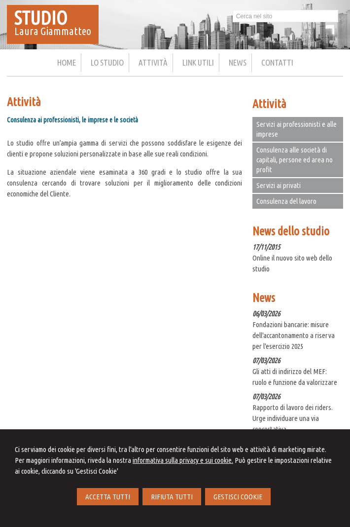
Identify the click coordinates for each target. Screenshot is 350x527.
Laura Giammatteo (52, 31)
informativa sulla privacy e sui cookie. (183, 460)
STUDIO (41, 17)
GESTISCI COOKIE (237, 496)
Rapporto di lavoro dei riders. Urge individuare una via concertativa (292, 418)
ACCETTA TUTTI (107, 496)
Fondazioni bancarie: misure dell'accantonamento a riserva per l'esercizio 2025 (293, 335)
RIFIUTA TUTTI (172, 496)
